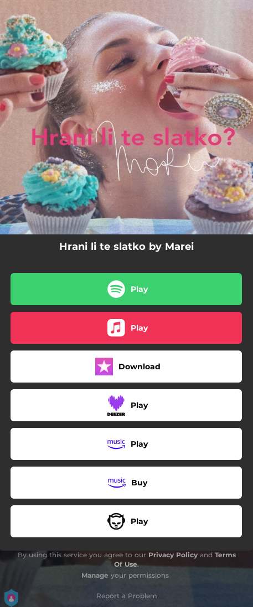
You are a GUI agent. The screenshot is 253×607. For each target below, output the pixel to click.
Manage (95, 575)
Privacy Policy (173, 555)
